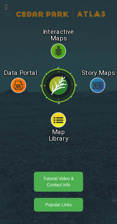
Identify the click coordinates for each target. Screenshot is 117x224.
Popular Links (58, 204)
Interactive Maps (58, 35)
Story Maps (98, 73)
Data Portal (20, 73)
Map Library (59, 135)
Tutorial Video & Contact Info (58, 181)
